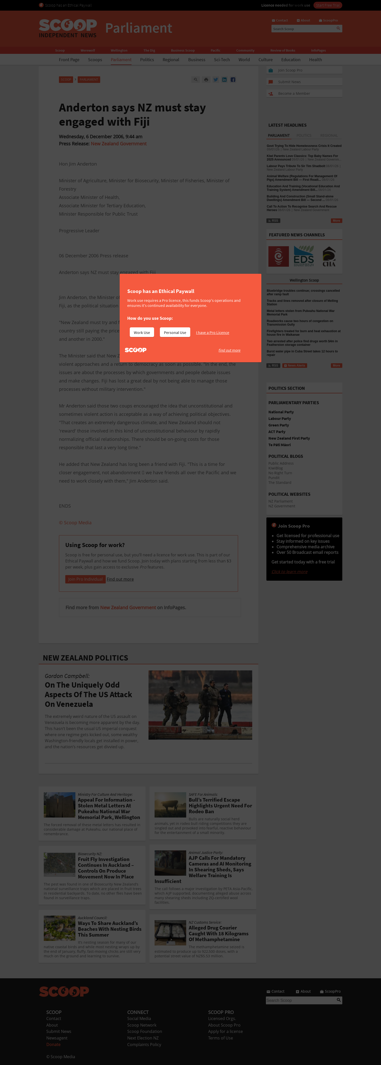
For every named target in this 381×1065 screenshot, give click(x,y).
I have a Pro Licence (212, 332)
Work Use (142, 332)
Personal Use (175, 332)
